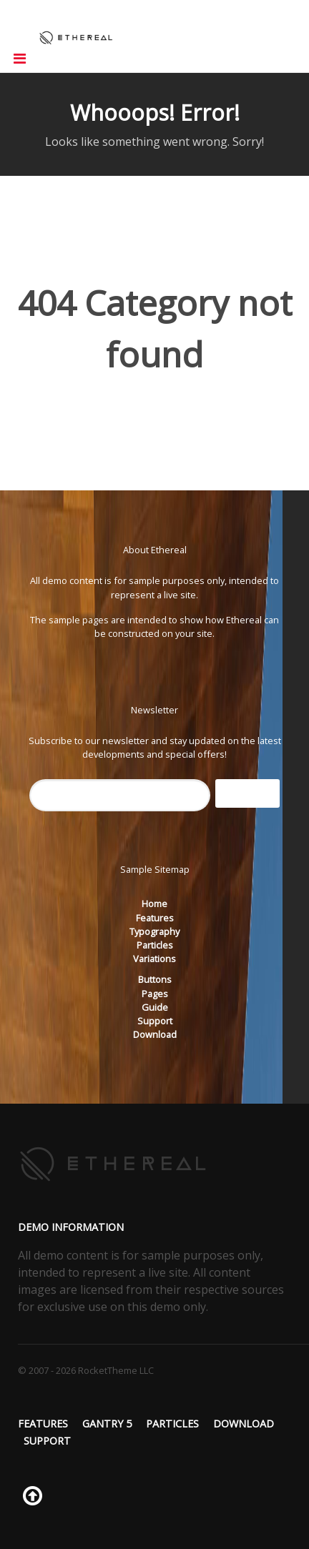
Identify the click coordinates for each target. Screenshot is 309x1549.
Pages (155, 993)
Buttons (155, 979)
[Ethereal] (76, 36)
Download (155, 1034)
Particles (155, 945)
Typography (154, 931)
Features (155, 917)
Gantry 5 (107, 1423)
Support (154, 1020)
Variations (154, 958)
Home (154, 903)
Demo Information (71, 1227)
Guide (155, 1007)
